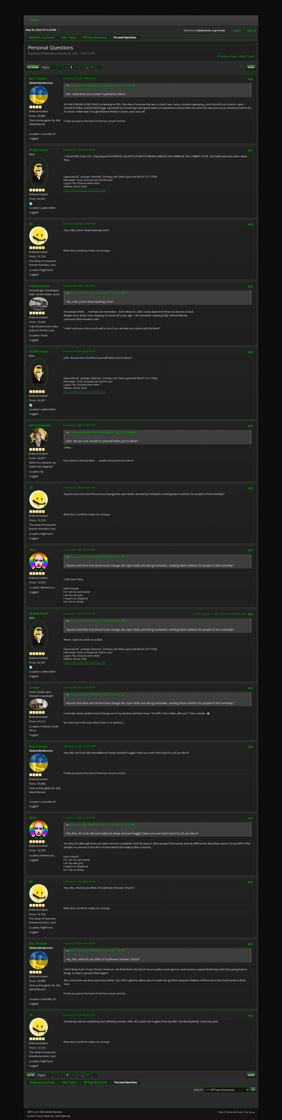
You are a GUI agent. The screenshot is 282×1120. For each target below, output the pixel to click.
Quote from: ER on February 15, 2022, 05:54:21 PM (97, 557)
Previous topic (228, 56)
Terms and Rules (234, 1112)
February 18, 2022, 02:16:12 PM (79, 746)
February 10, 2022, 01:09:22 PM (79, 425)
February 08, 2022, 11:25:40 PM (79, 285)
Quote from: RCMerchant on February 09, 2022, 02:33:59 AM (102, 432)
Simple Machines (54, 1112)
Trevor (34, 687)
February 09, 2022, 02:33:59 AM (79, 351)
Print (251, 67)
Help (221, 1112)
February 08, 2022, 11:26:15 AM (79, 223)
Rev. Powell (38, 78)
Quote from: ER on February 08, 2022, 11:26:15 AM (97, 293)
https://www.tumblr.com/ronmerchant (84, 190)
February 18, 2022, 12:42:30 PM (79, 687)
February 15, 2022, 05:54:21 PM (79, 487)
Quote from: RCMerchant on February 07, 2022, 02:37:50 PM (102, 86)
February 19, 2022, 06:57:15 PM (79, 881)
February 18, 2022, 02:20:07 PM (79, 817)
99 (92, 67)
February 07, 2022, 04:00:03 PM (79, 78)
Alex (32, 550)
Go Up (30, 1075)
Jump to (198, 1089)
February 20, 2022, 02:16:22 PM (79, 1015)
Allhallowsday (40, 425)
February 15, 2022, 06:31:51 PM (79, 613)
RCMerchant (39, 150)
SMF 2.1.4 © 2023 (36, 1112)
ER (31, 224)
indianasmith (39, 286)
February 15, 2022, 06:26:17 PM (79, 549)
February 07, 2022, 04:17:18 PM (79, 149)
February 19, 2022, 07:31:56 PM (79, 943)
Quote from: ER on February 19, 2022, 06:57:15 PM (97, 951)
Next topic (247, 56)
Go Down (33, 67)
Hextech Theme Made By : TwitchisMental (48, 1116)
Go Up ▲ (250, 1112)
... (87, 67)
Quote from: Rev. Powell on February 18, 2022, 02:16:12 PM (102, 825)
